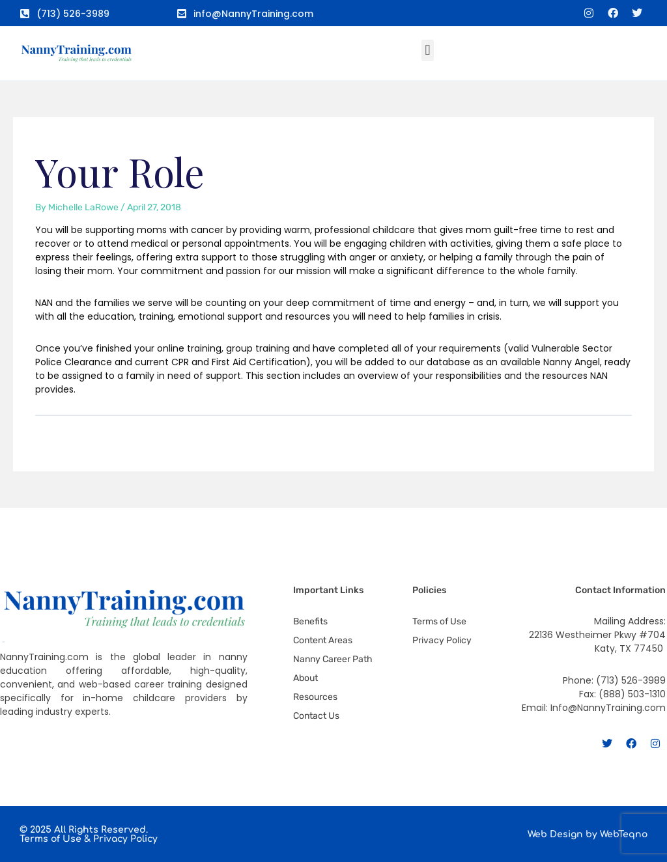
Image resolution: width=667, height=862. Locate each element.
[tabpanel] (333, 309)
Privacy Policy (125, 839)
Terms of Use (50, 839)
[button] (427, 50)
